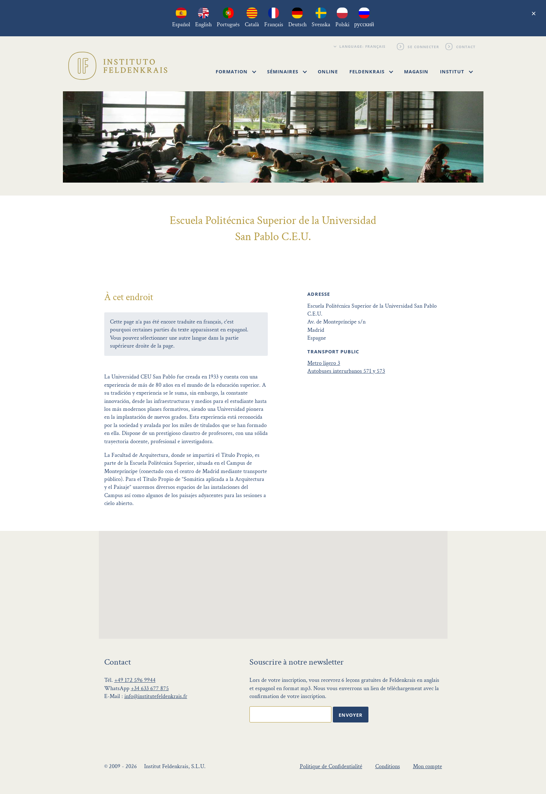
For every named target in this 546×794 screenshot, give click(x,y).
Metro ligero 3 (323, 363)
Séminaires (287, 71)
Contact (466, 46)
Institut (456, 71)
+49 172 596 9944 (135, 680)
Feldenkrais (371, 71)
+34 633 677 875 (150, 688)
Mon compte (427, 766)
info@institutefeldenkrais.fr (155, 696)
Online (328, 71)
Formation (236, 71)
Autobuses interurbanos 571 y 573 (346, 371)
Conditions (387, 766)
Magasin (416, 71)
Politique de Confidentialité (331, 766)
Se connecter (423, 46)
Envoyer (351, 715)
